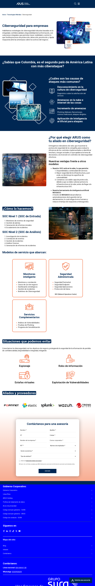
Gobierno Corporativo (10, 490)
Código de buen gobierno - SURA (14, 510)
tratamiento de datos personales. (34, 460)
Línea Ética (6, 494)
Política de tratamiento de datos (14, 502)
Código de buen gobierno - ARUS (14, 514)
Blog (4, 546)
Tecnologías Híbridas (14, 14)
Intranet (5, 550)
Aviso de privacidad (9, 506)
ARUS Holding (7, 498)
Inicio (4, 14)
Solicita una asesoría (80, 580)
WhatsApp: (7, 572)
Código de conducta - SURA (12, 518)
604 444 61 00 (20, 568)
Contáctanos (7, 553)
